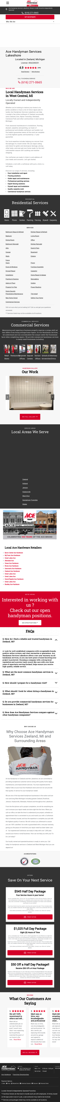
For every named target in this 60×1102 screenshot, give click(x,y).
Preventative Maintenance (14, 294)
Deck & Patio (35, 248)
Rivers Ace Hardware (11, 566)
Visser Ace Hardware (11, 563)
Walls (7, 256)
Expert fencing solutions (16, 184)
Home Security (10, 291)
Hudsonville (26, 492)
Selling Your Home (37, 298)
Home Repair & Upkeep (38, 275)
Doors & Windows (11, 267)
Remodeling (35, 279)
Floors (33, 263)
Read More (17, 1036)
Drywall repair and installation (18, 186)
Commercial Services (13, 302)
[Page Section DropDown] (30, 22)
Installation (9, 275)
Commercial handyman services (19, 192)
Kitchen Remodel (36, 244)
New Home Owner (12, 298)
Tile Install (34, 294)
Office (33, 240)
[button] (30, 641)
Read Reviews (25, 71)
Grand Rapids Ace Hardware (14, 579)
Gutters (33, 283)
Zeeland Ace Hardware (12, 571)
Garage (8, 252)
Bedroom (9, 236)
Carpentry (34, 271)
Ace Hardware (6, 1071)
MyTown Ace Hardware (12, 555)
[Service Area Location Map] (30, 457)
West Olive (26, 496)
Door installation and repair (17, 173)
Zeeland (25, 479)
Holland (25, 483)
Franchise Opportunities (21, 1071)
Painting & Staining (12, 279)
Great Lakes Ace (10, 558)
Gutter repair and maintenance (18, 178)
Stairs (8, 263)
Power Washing (36, 287)
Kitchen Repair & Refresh (39, 232)
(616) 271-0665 (31, 13)
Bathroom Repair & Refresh (15, 232)
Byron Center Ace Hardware (14, 553)
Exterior (33, 256)
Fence (8, 260)
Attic (7, 248)
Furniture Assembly (37, 267)
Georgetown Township (30, 500)
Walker (24, 504)
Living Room (35, 236)
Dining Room (10, 240)
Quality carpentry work (16, 189)
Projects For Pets (11, 287)
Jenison (25, 488)
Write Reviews (36, 71)
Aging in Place (10, 283)
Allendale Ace (9, 561)
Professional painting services (18, 181)
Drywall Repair (10, 271)
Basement (34, 252)
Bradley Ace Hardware (12, 584)
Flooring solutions (14, 176)
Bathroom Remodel (12, 244)
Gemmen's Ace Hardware (13, 568)
